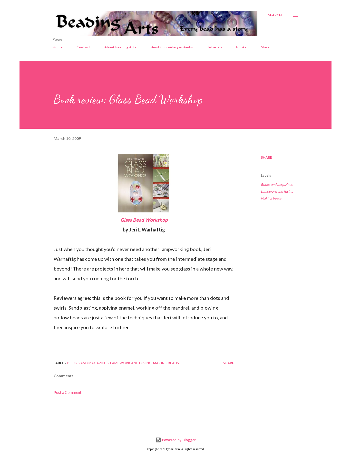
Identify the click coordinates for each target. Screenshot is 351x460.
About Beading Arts (120, 47)
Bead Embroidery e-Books (172, 47)
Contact (83, 47)
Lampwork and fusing (277, 191)
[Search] (275, 15)
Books (241, 47)
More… (266, 47)
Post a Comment (67, 392)
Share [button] (266, 157)
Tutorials (214, 47)
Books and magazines (276, 184)
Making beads (271, 198)
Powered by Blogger (175, 440)
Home (57, 47)
